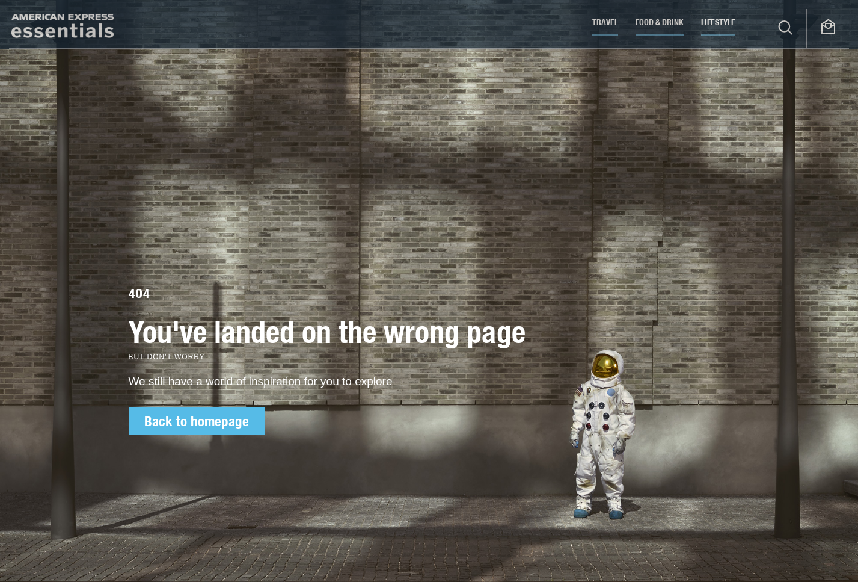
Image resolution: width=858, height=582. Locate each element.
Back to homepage (196, 421)
